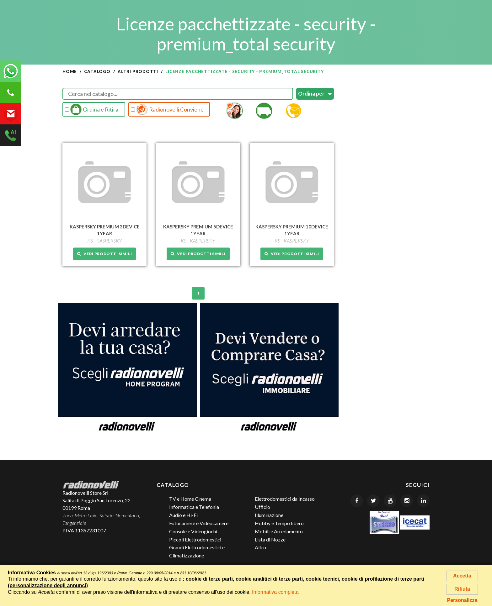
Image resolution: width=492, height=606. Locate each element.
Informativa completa (275, 592)
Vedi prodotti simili (104, 253)
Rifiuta (462, 589)
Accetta (462, 575)
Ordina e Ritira (91, 109)
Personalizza (462, 600)
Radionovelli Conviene (167, 109)
